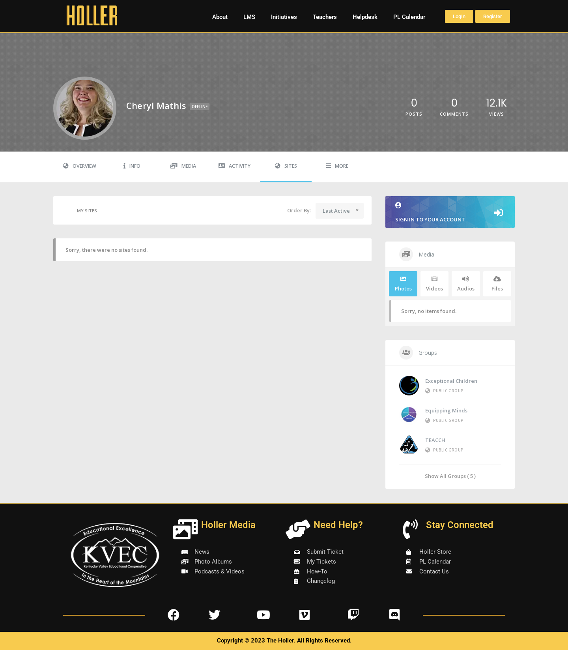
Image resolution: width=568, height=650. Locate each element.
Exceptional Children (451, 380)
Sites (286, 166)
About (220, 17)
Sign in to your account (450, 212)
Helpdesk (365, 17)
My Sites (79, 210)
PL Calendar (409, 17)
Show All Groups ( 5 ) (450, 475)
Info (131, 166)
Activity (234, 166)
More (337, 166)
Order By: (299, 210)
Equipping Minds (446, 410)
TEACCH (435, 440)
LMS (249, 17)
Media (183, 166)
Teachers (325, 17)
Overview (79, 166)
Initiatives (284, 17)
